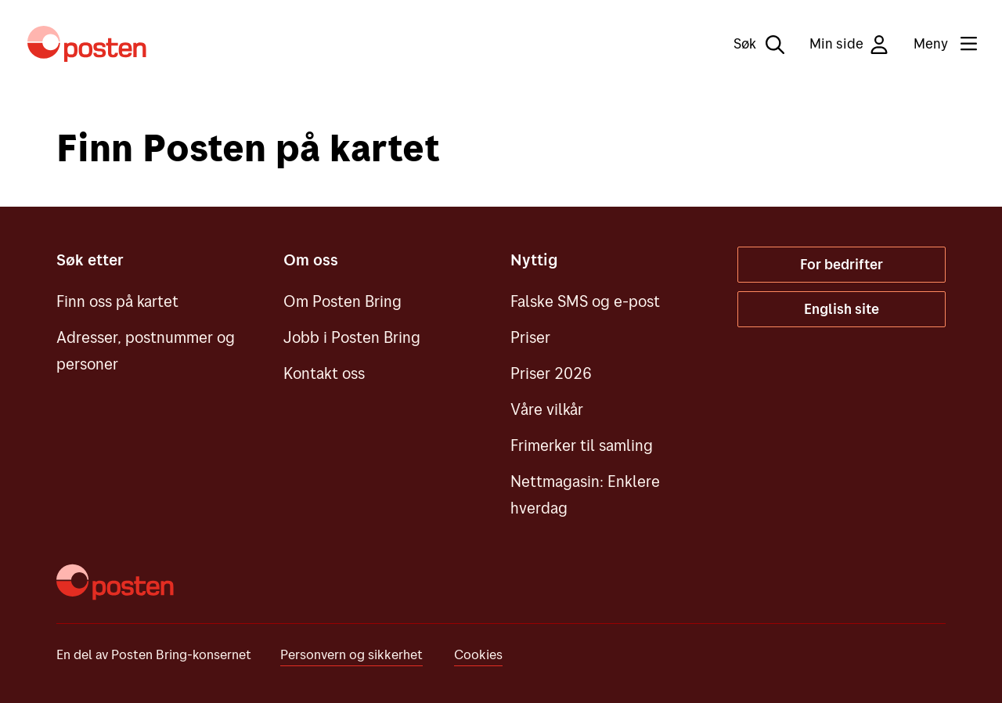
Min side (848, 44)
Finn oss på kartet (117, 301)
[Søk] (748, 44)
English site (841, 309)
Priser (530, 337)
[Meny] (932, 44)
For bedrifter (841, 264)
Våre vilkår (546, 409)
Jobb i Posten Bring (351, 337)
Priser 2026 (551, 373)
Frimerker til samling (581, 445)
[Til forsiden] (87, 44)
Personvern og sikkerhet (351, 654)
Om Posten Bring (342, 301)
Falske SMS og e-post (585, 301)
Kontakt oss (324, 373)
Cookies (478, 654)
